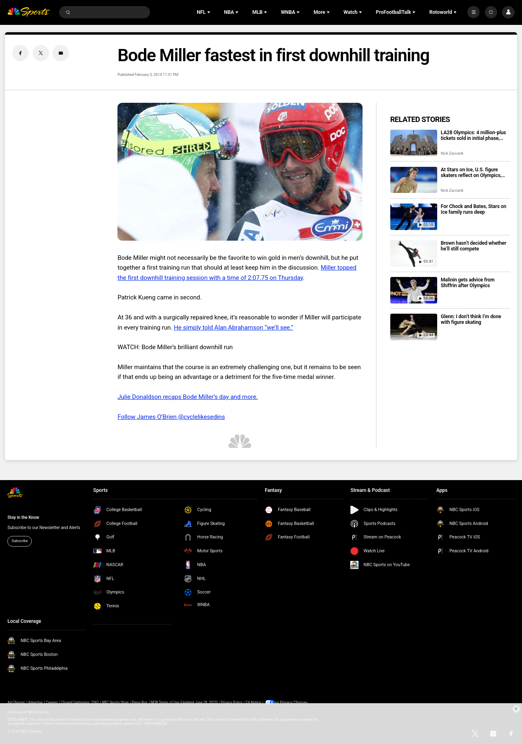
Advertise (35, 702)
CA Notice (253, 702)
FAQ (96, 702)
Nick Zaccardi (452, 153)
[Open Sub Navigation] (209, 12)
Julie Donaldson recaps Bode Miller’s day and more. (187, 397)
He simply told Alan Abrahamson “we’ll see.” (233, 327)
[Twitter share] (41, 53)
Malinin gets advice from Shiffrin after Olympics (468, 282)
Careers (52, 702)
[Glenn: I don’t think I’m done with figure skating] (413, 327)
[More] (473, 12)
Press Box (139, 702)
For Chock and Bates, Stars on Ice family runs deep (474, 209)
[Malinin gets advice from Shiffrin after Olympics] (413, 290)
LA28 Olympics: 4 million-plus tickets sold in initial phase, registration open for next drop (474, 135)
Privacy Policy (231, 702)
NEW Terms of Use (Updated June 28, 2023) (184, 702)
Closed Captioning (75, 702)
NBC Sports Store (115, 702)
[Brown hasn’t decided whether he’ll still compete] (413, 253)
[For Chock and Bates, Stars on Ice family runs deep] (413, 217)
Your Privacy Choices (291, 702)
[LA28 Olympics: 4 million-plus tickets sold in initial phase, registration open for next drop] (413, 143)
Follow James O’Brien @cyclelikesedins (171, 417)
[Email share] (61, 53)
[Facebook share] (20, 53)
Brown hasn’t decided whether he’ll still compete (473, 246)
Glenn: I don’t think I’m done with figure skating (471, 319)
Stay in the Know (23, 517)
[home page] (28, 12)
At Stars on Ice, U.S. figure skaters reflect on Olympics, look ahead (471, 172)
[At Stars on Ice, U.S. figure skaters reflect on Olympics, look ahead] (413, 180)
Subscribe (19, 541)
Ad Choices (16, 702)
